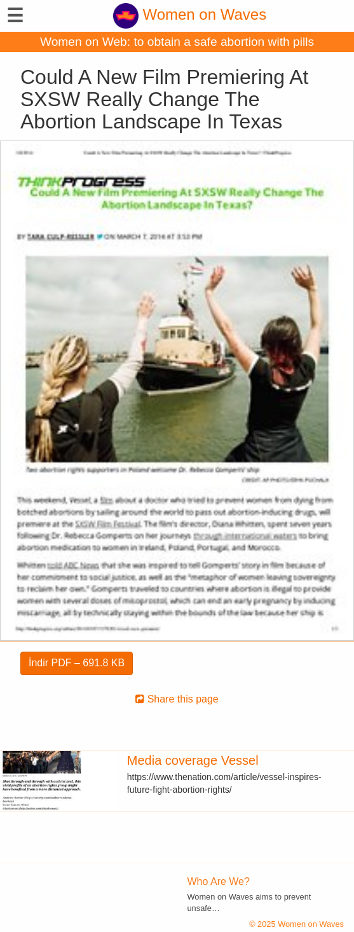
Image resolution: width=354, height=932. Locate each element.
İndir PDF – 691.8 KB (77, 662)
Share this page (177, 699)
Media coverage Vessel (193, 760)
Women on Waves (189, 14)
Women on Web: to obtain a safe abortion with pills (177, 41)
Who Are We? (218, 881)
